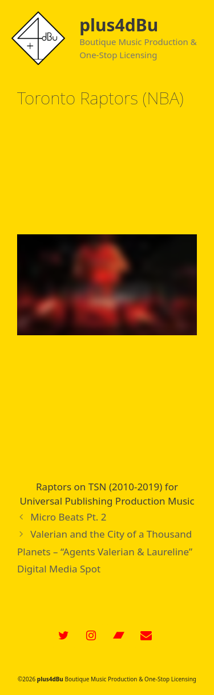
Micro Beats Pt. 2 (68, 516)
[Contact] (146, 636)
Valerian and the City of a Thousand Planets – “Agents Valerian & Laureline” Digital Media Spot (104, 551)
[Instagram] (91, 636)
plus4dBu (118, 24)
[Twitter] (64, 636)
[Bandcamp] (118, 636)
